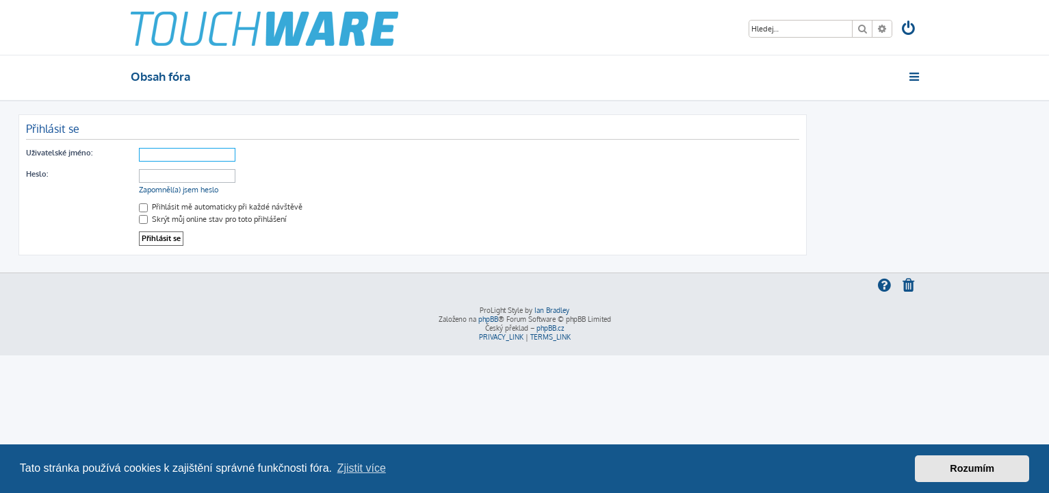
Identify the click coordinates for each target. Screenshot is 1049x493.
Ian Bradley (551, 310)
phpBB (488, 319)
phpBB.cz (550, 328)
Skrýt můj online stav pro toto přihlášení (324, 219)
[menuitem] (908, 30)
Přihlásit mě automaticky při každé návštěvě (333, 207)
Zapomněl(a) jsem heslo (291, 189)
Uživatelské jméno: (171, 152)
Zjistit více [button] (361, 468)
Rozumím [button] (972, 468)
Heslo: (149, 174)
